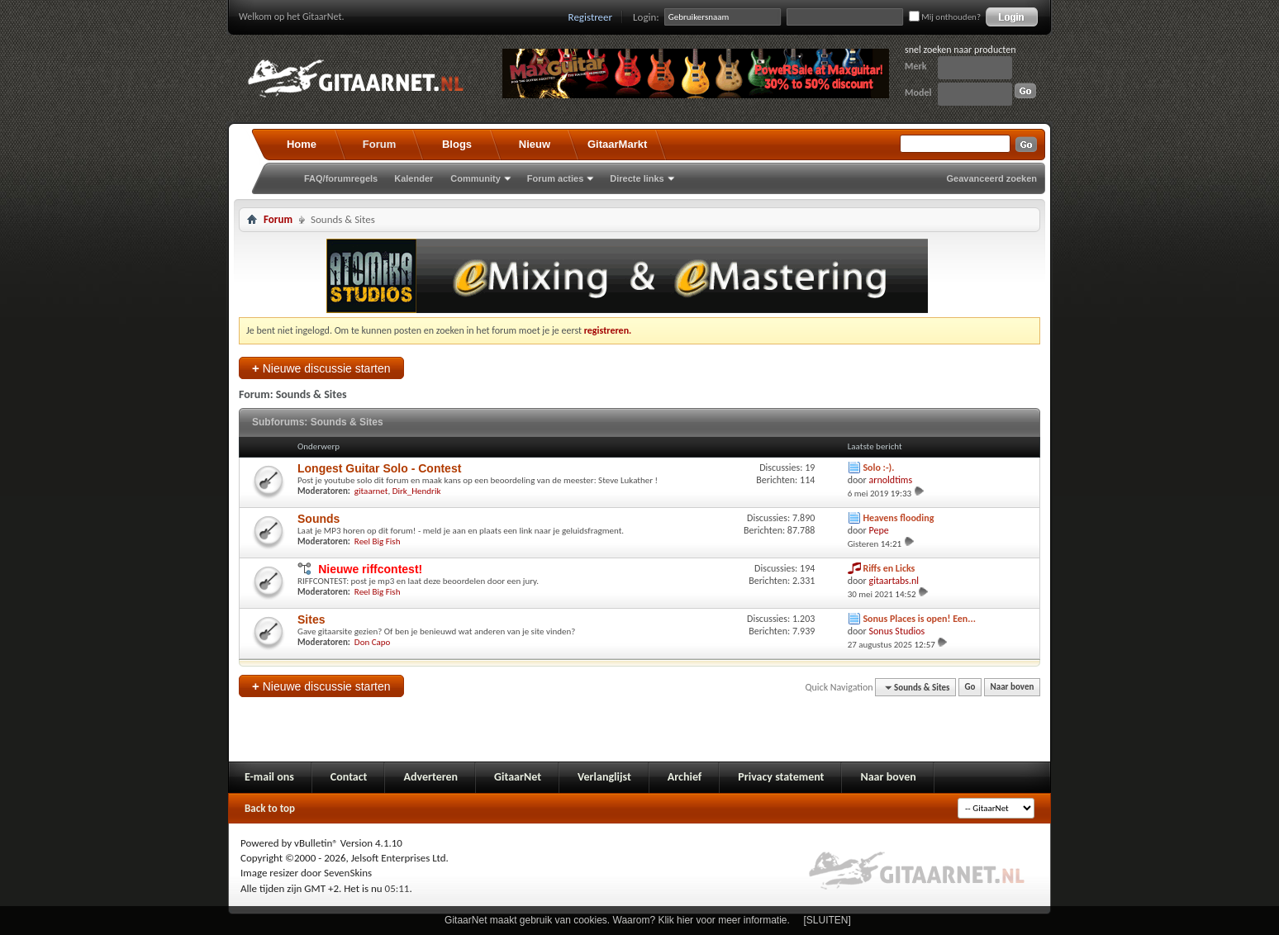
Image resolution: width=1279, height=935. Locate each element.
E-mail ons (269, 777)
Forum (379, 144)
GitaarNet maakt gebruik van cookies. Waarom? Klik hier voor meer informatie (616, 920)
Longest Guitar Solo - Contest (379, 468)
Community (475, 178)
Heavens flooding (898, 518)
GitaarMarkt (617, 144)
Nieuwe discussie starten (321, 368)
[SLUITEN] (827, 920)
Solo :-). (878, 467)
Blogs (457, 144)
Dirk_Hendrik (416, 491)
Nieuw (534, 144)
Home (301, 144)
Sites (311, 619)
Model (918, 92)
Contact (349, 777)
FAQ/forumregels (341, 178)
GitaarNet (517, 777)
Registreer (590, 17)
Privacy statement (781, 777)
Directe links (636, 178)
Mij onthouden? (945, 17)
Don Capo (372, 642)
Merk (916, 66)
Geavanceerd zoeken (992, 178)
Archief (684, 777)
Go (970, 687)
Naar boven (1012, 687)
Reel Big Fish (377, 541)
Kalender (413, 178)
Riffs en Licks (889, 568)
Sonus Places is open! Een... (919, 618)
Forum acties (555, 178)
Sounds (318, 518)
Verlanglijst (604, 777)
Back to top (270, 808)
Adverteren (430, 777)
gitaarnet (371, 491)
